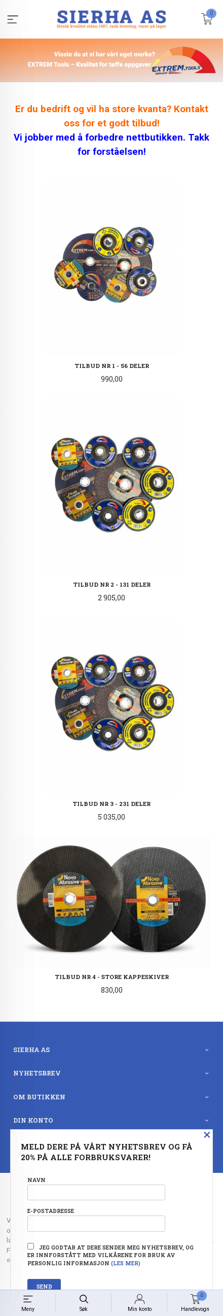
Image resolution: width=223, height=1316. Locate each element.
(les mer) (125, 1263)
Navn (96, 1188)
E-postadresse (96, 1219)
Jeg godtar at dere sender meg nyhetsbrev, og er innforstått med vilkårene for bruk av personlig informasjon (110, 1255)
